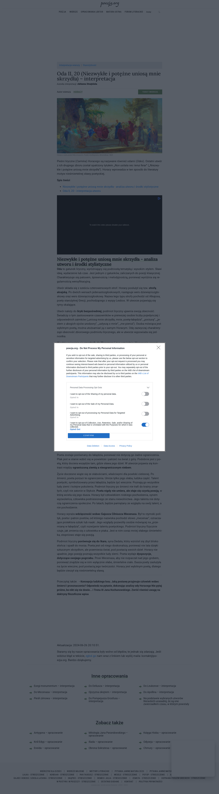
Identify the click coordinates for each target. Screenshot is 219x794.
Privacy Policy (125, 446)
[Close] (159, 348)
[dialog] (109, 397)
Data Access (109, 446)
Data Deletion (93, 446)
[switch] (145, 394)
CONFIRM (88, 435)
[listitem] (109, 387)
